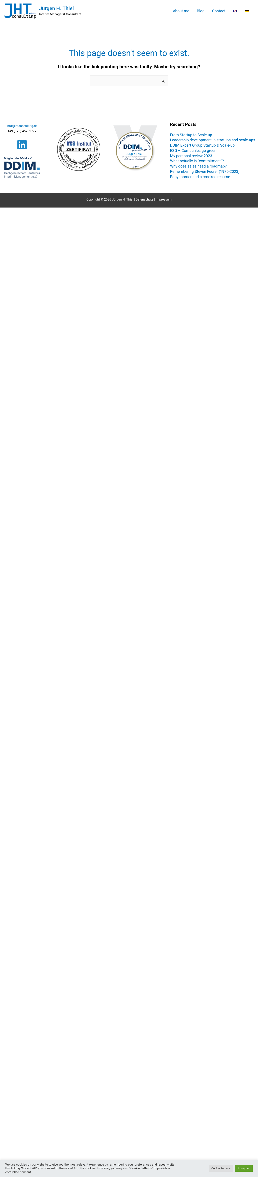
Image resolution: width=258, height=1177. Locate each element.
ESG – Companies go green (193, 150)
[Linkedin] (22, 144)
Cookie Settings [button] (221, 1168)
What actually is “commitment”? (197, 161)
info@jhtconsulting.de (22, 126)
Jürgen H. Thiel (56, 8)
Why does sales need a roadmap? (198, 166)
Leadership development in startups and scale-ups (212, 140)
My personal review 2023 (191, 156)
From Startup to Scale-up (191, 135)
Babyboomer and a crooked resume (200, 177)
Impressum (163, 199)
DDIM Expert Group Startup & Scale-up (202, 145)
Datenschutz (144, 199)
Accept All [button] (244, 1168)
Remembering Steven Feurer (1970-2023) (205, 171)
